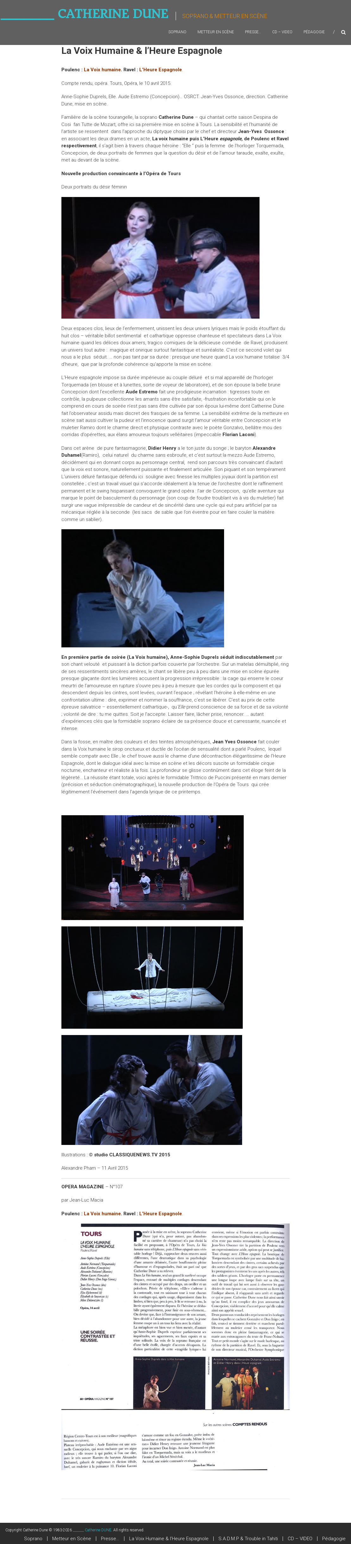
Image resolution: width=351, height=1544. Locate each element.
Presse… (253, 32)
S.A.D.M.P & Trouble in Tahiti (248, 1538)
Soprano (177, 32)
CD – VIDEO (282, 32)
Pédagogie (314, 32)
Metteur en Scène (215, 32)
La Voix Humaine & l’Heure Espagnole (169, 1538)
